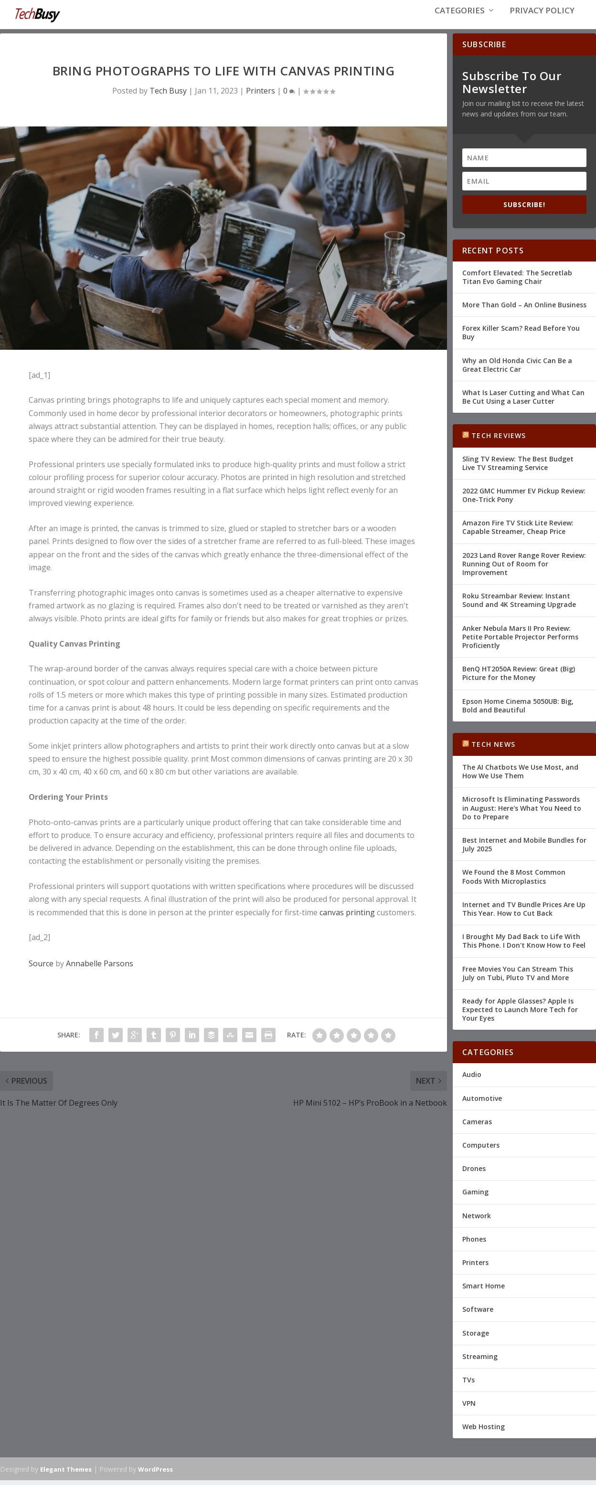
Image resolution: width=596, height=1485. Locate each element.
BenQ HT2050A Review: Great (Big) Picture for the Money (518, 678)
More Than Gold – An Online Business (524, 309)
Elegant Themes (66, 1474)
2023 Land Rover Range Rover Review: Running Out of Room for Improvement (524, 568)
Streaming (480, 1361)
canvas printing (347, 917)
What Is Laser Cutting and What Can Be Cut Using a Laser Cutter (523, 401)
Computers (481, 1149)
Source (41, 968)
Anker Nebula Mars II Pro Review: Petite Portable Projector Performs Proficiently (520, 641)
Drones (474, 1173)
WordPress (155, 1474)
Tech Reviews (498, 440)
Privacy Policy (542, 19)
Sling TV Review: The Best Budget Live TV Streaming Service (518, 467)
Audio (471, 1079)
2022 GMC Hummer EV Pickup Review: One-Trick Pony (523, 500)
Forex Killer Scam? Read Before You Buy (521, 337)
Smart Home (483, 1290)
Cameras (477, 1126)
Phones (474, 1243)
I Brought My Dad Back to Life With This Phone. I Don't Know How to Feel (523, 945)
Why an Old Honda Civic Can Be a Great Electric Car (517, 369)
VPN (469, 1407)
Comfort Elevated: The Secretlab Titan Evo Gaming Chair (517, 282)
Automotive (482, 1103)
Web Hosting (483, 1431)
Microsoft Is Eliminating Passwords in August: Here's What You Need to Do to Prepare (521, 812)
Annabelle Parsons (99, 968)
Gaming (475, 1196)
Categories (460, 19)
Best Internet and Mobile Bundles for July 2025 (524, 849)
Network (476, 1219)
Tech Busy (168, 95)
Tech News (493, 748)
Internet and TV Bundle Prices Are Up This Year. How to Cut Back (523, 913)
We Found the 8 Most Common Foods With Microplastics (513, 881)
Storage (475, 1337)
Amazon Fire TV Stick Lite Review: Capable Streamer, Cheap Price (518, 532)
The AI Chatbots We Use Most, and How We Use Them (520, 776)
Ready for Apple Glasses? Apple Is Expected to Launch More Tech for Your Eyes (520, 1014)
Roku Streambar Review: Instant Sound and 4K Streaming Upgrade (519, 605)
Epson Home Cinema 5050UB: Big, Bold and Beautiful (518, 710)
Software (477, 1313)
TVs (468, 1384)
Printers (260, 95)
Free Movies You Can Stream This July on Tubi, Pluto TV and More (517, 977)
